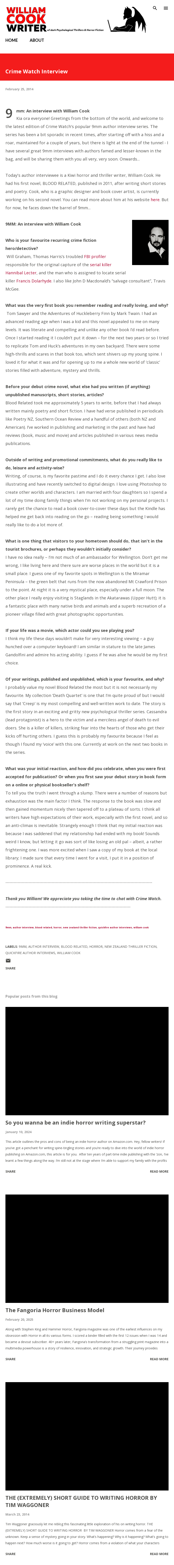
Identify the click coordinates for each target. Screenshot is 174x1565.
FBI (87, 256)
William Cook (68, 953)
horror (57, 927)
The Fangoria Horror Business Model (54, 1310)
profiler (98, 256)
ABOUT (37, 40)
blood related (43, 927)
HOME (11, 40)
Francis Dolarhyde (33, 281)
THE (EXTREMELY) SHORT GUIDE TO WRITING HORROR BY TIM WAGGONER (81, 1501)
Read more (159, 1171)
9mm (8, 927)
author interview (23, 927)
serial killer (100, 264)
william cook (141, 927)
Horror (96, 946)
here (155, 199)
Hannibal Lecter (20, 272)
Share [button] (10, 968)
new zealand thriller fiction (80, 927)
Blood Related (74, 946)
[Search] (155, 8)
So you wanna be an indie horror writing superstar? (75, 1122)
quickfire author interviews (115, 927)
